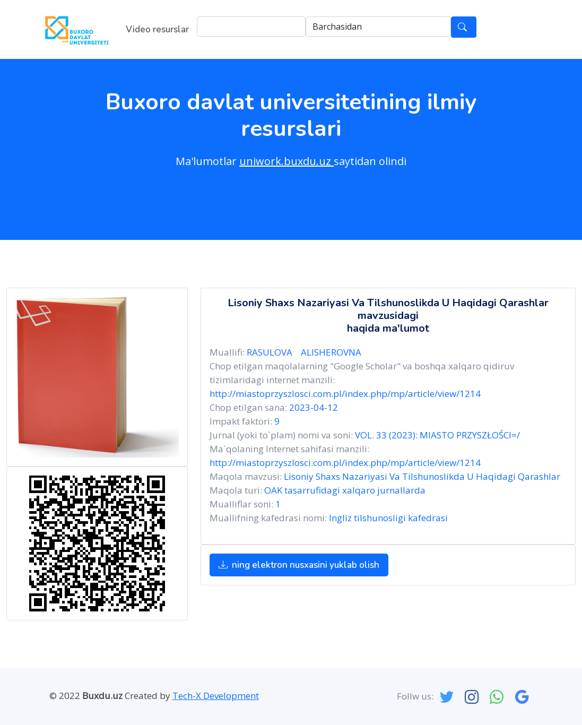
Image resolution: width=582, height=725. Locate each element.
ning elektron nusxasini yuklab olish (299, 565)
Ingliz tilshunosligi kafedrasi (388, 518)
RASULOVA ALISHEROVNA (306, 352)
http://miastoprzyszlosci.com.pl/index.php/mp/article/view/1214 (345, 393)
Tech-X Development (215, 695)
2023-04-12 (313, 407)
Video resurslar (157, 29)
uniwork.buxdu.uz (286, 161)
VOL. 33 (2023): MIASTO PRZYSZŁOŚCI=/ (437, 435)
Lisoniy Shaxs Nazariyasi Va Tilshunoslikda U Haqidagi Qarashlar (422, 476)
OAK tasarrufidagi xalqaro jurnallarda (344, 490)
